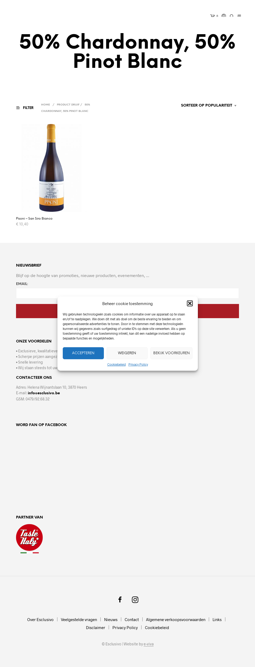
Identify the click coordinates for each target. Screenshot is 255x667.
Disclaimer (95, 627)
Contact (132, 619)
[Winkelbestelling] (195, 106)
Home (46, 104)
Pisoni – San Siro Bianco (34, 218)
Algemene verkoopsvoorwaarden (175, 619)
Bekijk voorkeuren (171, 353)
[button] (190, 303)
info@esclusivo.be (44, 393)
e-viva (149, 644)
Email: (22, 284)
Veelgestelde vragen (79, 619)
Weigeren (127, 353)
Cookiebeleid (116, 364)
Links (217, 619)
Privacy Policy (138, 364)
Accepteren (83, 353)
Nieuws (110, 619)
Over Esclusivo (40, 619)
